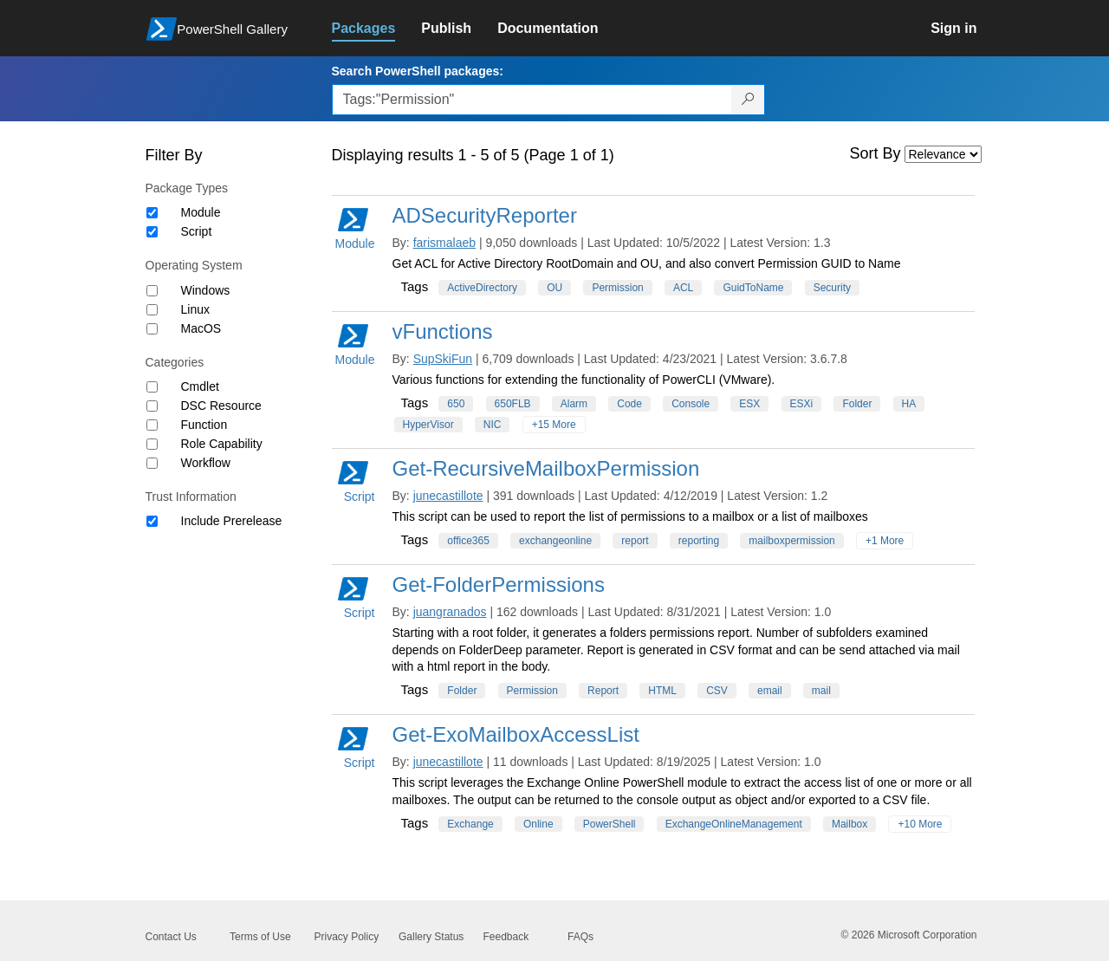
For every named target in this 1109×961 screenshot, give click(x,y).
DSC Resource (221, 405)
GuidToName (753, 288)
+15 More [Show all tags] (554, 425)
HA (909, 404)
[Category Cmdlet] (152, 387)
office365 (468, 541)
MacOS (201, 328)
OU (554, 288)
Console (690, 404)
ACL (683, 288)
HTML (662, 691)
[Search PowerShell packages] (748, 99)
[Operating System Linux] (152, 309)
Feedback (506, 937)
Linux (195, 309)
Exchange (470, 824)
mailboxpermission (791, 541)
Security (832, 288)
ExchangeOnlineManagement (733, 824)
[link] (377, 29)
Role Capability (222, 444)
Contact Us (171, 937)
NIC (492, 425)
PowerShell (609, 824)
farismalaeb (444, 243)
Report (603, 691)
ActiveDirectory (482, 288)
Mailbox (849, 824)
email (769, 691)
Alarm (574, 404)
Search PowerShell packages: (417, 71)
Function (204, 425)
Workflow (205, 463)
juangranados (450, 612)
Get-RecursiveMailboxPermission (546, 468)
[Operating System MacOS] (152, 328)
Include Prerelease (231, 521)
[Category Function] (152, 425)
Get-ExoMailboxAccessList (515, 734)
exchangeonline (555, 541)
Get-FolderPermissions (498, 584)
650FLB (513, 404)
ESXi (802, 404)
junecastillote (448, 496)
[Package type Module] (152, 212)
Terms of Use (260, 937)
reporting (698, 541)
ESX (749, 404)
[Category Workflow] (152, 463)
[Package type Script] (152, 231)
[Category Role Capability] (152, 444)
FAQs (580, 937)
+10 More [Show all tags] (920, 824)
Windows (205, 290)
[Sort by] (943, 154)
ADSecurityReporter (484, 215)
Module (201, 212)
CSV (717, 691)
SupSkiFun (442, 359)
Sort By (875, 153)
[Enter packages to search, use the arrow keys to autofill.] (532, 99)
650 (455, 404)
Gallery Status (431, 937)
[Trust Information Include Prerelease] (152, 521)
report (634, 541)
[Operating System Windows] (152, 290)
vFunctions (442, 331)
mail (821, 691)
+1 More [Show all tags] (885, 541)
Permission (617, 288)
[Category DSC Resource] (152, 406)
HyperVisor (428, 425)
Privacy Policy (347, 937)
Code (629, 404)
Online (538, 824)
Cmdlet (200, 386)
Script (196, 231)
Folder (857, 404)
